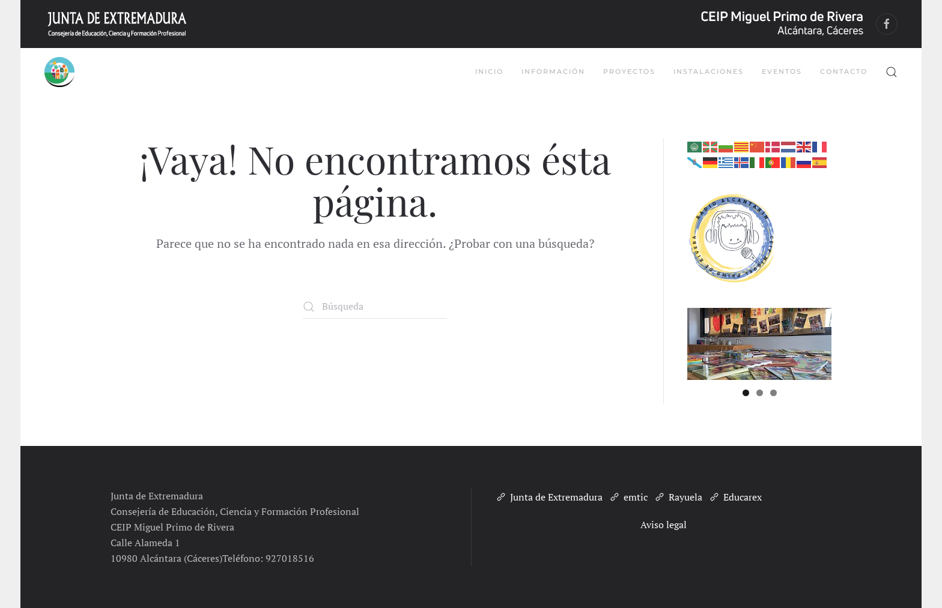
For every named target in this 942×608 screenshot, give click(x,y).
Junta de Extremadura (549, 497)
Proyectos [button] (629, 71)
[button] (892, 72)
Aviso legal (663, 524)
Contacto (844, 71)
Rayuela (678, 497)
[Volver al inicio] (59, 72)
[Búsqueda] (375, 307)
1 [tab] (746, 393)
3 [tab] (773, 393)
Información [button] (553, 71)
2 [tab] (759, 393)
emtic (628, 497)
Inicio (489, 71)
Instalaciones (708, 71)
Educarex (735, 497)
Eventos (782, 71)
